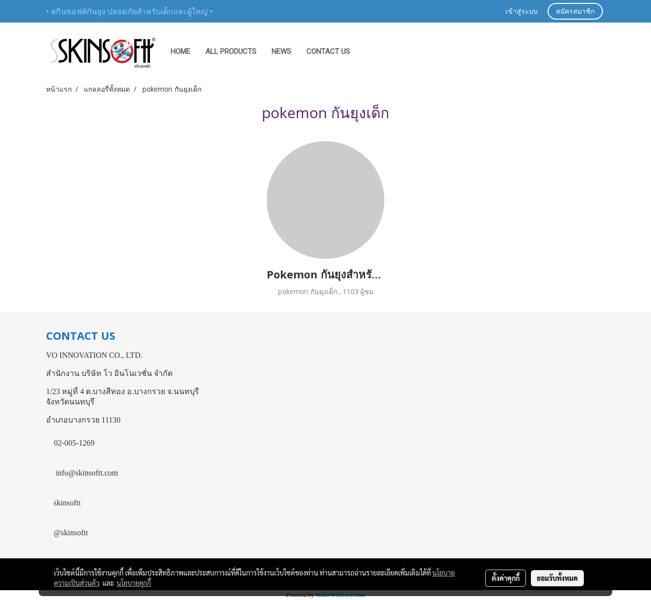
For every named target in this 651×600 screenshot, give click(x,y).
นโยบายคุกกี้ (134, 582)
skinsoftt (67, 503)
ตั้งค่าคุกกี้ (506, 578)
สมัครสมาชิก (575, 12)
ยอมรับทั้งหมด (557, 578)
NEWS (281, 51)
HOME (180, 51)
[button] (367, 52)
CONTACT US (328, 51)
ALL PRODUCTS (230, 51)
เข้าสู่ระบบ (521, 12)
